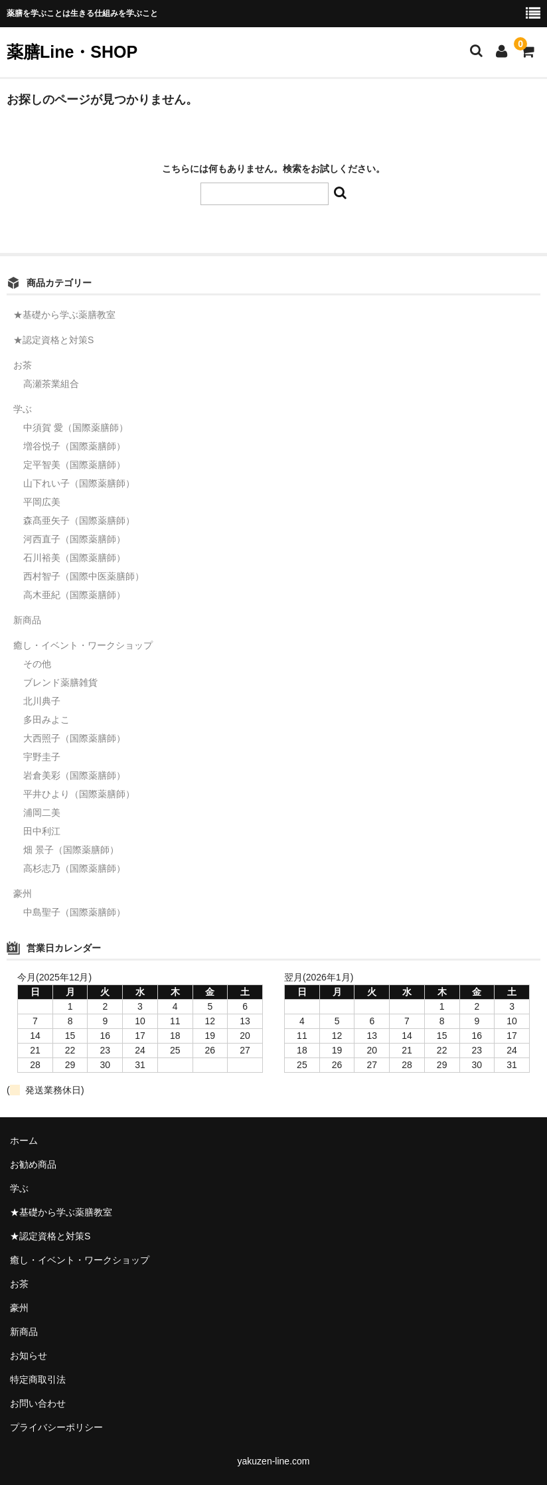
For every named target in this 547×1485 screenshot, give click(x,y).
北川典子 (41, 701)
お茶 (22, 365)
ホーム (24, 1140)
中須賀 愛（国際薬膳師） (75, 427)
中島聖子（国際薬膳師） (74, 912)
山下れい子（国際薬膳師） (79, 483)
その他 (37, 664)
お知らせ (28, 1355)
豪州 (22, 893)
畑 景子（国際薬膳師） (71, 849)
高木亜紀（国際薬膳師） (74, 594)
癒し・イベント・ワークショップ (83, 645)
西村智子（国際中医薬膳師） (83, 576)
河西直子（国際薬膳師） (74, 539)
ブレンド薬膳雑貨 (60, 682)
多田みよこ (46, 719)
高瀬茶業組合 (51, 383)
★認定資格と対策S (53, 340)
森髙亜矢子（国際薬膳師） (79, 520)
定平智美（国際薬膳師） (74, 464)
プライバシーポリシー (56, 1427)
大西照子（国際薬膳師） (74, 738)
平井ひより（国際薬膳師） (79, 794)
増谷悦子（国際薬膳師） (74, 446)
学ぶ (22, 409)
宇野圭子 (41, 756)
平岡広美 (41, 502)
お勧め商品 (33, 1164)
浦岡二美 (41, 812)
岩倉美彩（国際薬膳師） (74, 775)
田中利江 (41, 831)
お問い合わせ (38, 1403)
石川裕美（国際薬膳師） (74, 557)
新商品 (27, 620)
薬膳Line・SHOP (72, 51)
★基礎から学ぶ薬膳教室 (64, 314)
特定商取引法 (38, 1379)
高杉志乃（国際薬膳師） (74, 868)
